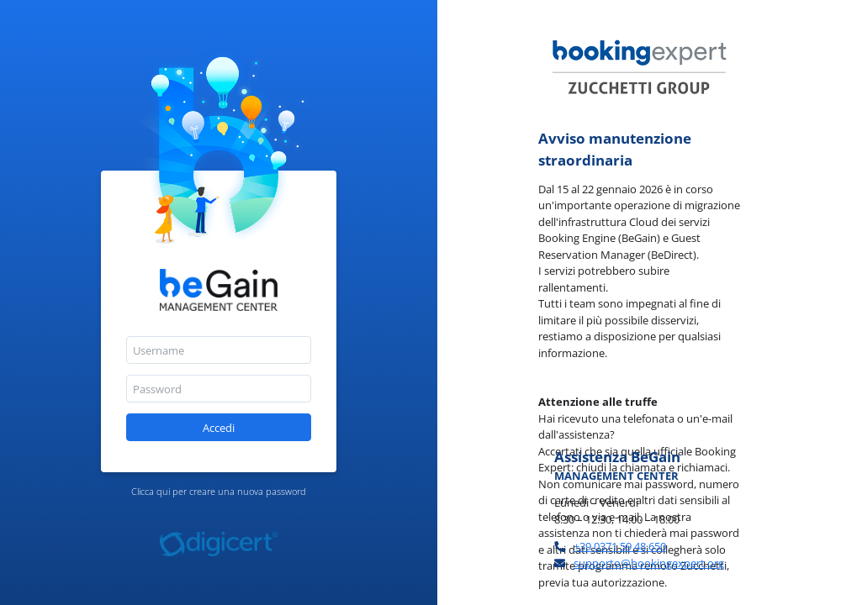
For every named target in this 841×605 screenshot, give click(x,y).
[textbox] (218, 350)
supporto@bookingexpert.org (649, 563)
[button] (218, 427)
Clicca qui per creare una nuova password (218, 491)
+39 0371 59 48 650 (620, 546)
